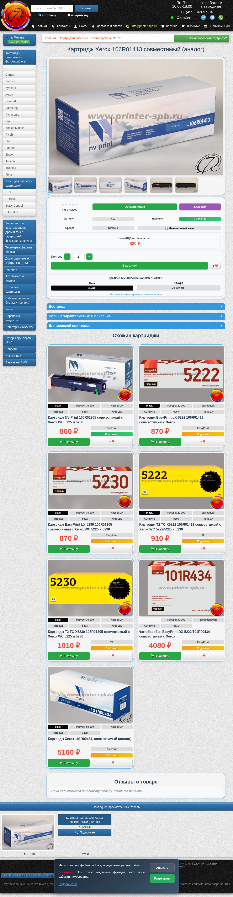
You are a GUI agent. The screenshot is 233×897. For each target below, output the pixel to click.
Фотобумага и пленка (14, 278)
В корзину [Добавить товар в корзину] (129, 265)
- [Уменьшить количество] (67, 256)
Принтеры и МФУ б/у (19, 327)
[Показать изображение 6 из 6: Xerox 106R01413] (186, 185)
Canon (9, 74)
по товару (47, 15)
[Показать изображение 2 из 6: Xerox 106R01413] (85, 185)
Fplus (8, 174)
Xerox (9, 94)
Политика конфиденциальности (21, 875)
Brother (10, 81)
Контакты (60, 26)
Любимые (191, 26)
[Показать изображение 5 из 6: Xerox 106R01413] (161, 185)
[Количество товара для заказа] (78, 256)
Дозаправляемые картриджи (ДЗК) (17, 260)
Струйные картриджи (12, 289)
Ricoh (9, 134)
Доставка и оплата (107, 26)
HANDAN (11, 212)
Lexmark (11, 101)
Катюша (10, 168)
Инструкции (13, 355)
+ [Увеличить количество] (90, 256)
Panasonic (12, 114)
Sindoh (10, 154)
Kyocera (10, 88)
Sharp (9, 141)
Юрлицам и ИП (217, 26)
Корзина (169, 26)
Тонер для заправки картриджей (18, 183)
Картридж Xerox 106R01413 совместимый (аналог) (85, 820)
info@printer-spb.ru (141, 26)
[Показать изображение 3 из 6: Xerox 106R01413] (110, 185)
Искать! (86, 8)
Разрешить (162, 878)
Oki (7, 121)
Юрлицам (200, 206)
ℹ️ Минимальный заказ (179, 228)
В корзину (69, 442)
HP (7, 68)
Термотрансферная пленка (18, 249)
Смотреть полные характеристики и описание (136, 294)
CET (8, 192)
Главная (39, 26)
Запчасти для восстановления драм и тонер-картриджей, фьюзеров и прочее (18, 232)
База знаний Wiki (16, 362)
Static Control (14, 205)
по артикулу (78, 15)
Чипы (9, 309)
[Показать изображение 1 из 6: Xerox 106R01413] (60, 185)
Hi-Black (10, 199)
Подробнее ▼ (68, 884)
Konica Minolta (15, 128)
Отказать (162, 867)
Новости (11, 349)
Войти (80, 26)
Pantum (10, 148)
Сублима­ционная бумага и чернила (17, 300)
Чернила (11, 269)
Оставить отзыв (135, 206)
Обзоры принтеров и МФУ (19, 340)
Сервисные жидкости (13, 318)
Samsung (11, 108)
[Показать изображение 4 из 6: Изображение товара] (136, 185)
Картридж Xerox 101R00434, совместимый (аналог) (89, 739)
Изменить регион (18, 42)
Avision (10, 161)
